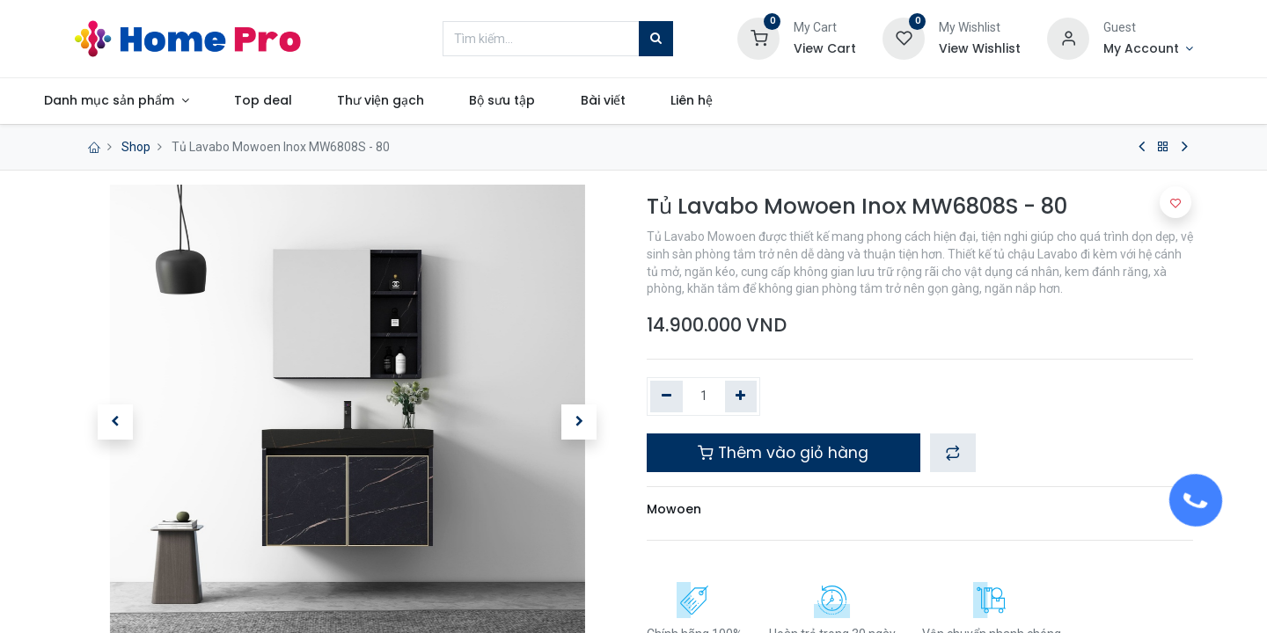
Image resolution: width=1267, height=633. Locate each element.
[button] (115, 422)
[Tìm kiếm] (656, 38)
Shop (135, 147)
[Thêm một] (741, 396)
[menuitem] (315, 101)
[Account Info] (1148, 49)
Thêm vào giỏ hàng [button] (783, 452)
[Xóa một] (666, 396)
